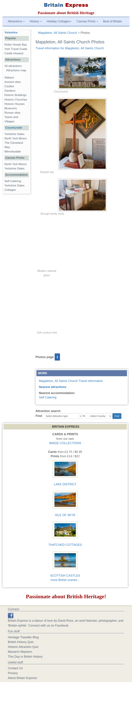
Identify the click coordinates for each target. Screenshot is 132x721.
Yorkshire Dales (14, 134)
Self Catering (47, 397)
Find (39, 416)
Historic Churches (15, 99)
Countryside (13, 127)
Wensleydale (12, 151)
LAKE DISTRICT (65, 484)
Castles (9, 86)
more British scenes (64, 580)
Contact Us (15, 668)
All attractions (13, 66)
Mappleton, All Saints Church (57, 32)
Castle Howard (13, 53)
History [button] (36, 21)
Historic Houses (14, 104)
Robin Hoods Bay (15, 44)
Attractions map (16, 70)
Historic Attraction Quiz (23, 647)
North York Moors (15, 138)
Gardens (10, 90)
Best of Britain (112, 21)
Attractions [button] (16, 21)
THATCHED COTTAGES (65, 545)
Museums (10, 108)
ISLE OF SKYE (65, 515)
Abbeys (9, 77)
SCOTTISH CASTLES (65, 575)
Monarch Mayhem (20, 651)
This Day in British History (25, 656)
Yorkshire (11, 32)
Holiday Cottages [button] (59, 21)
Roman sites (12, 112)
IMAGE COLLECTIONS (65, 443)
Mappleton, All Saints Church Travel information (71, 381)
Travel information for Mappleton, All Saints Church (70, 48)
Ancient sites (12, 82)
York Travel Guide (15, 49)
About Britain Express (22, 678)
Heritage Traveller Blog (23, 637)
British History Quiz (21, 642)
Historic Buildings (15, 95)
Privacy (13, 673)
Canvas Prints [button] (87, 21)
